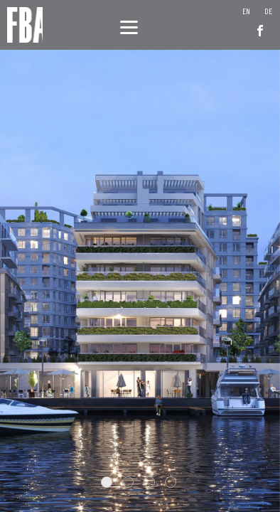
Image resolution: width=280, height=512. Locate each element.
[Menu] (129, 26)
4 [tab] (170, 482)
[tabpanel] (140, 256)
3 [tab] (149, 482)
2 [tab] (128, 482)
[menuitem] (246, 10)
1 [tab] (106, 482)
